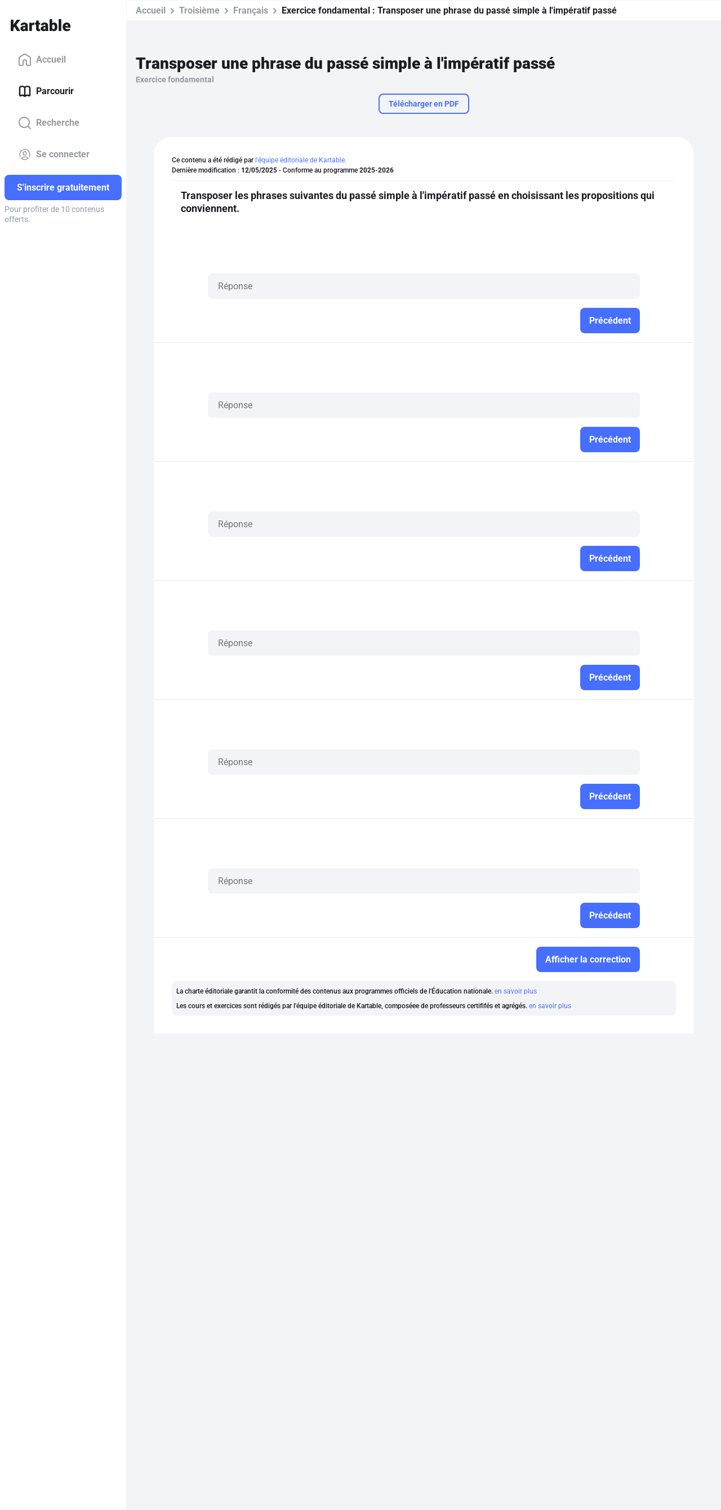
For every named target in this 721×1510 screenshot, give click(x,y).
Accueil (42, 60)
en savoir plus (516, 991)
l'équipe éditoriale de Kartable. (300, 160)
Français (250, 10)
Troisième (199, 10)
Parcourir (46, 91)
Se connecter (54, 154)
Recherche (48, 123)
